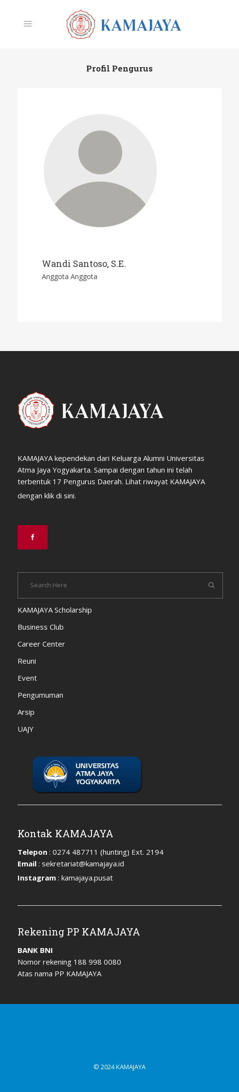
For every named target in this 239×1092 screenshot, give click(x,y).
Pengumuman (40, 695)
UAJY (26, 729)
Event (27, 678)
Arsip (26, 712)
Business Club (41, 627)
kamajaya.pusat (87, 877)
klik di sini (59, 495)
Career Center (41, 644)
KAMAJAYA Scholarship (55, 610)
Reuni (27, 661)
